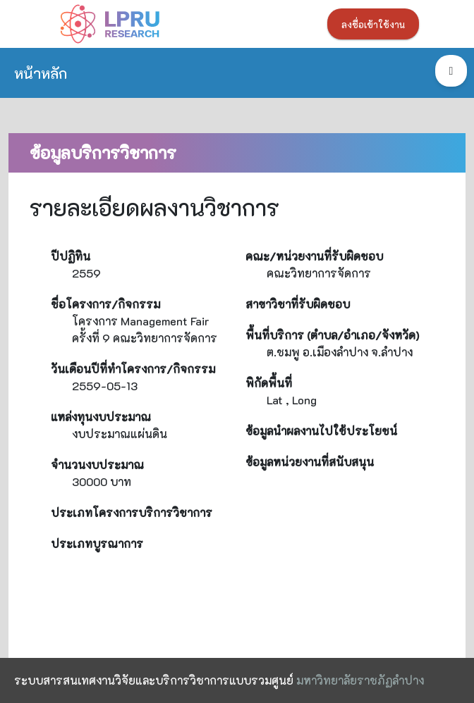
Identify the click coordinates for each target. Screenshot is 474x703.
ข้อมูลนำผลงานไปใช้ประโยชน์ (321, 430)
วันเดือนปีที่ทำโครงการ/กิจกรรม (133, 368)
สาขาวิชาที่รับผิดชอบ (297, 304)
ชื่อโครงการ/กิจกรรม (105, 304)
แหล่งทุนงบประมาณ (101, 416)
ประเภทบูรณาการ (97, 543)
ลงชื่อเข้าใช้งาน (373, 24)
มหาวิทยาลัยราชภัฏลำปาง (360, 680)
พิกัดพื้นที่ (268, 382)
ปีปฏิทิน (70, 256)
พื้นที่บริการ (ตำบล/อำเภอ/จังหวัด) (332, 335)
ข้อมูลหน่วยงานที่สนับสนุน (309, 461)
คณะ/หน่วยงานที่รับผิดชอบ (314, 256)
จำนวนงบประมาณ (97, 464)
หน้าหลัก (40, 72)
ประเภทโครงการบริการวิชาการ (131, 512)
